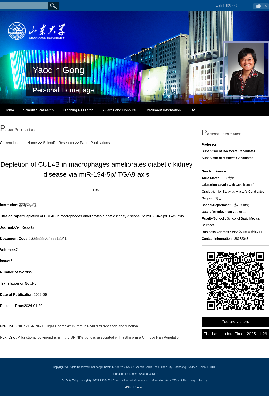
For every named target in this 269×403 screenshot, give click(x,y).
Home (9, 110)
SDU (228, 5)
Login (218, 5)
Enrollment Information (163, 110)
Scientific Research (38, 110)
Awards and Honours (119, 110)
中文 (235, 5)
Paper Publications (95, 143)
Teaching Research (78, 110)
